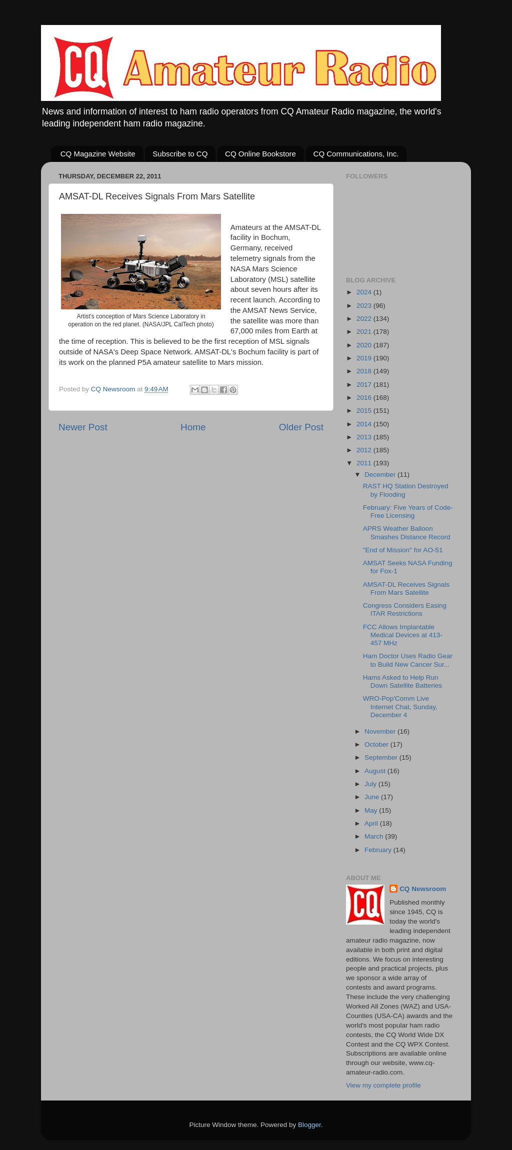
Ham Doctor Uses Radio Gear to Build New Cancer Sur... (407, 660)
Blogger (309, 1125)
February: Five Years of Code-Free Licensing (408, 511)
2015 (365, 410)
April (372, 823)
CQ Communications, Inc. (356, 153)
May (371, 810)
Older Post (301, 427)
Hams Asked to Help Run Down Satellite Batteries (402, 681)
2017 (365, 384)
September (382, 757)
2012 (365, 450)
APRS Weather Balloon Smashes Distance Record (406, 532)
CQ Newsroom (423, 889)
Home (193, 427)
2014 (365, 424)
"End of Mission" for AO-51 (403, 550)
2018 (365, 371)
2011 (365, 463)
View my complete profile (383, 1085)
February (379, 850)
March (374, 836)
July (371, 784)
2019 (365, 358)
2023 (365, 305)
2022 (365, 318)
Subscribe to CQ (180, 153)
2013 (365, 437)
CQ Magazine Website (98, 153)
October (377, 744)
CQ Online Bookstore (260, 153)
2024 (365, 292)
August (376, 771)
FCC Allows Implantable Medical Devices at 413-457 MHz (402, 635)
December (381, 474)
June (372, 797)
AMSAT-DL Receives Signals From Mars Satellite (406, 588)
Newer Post (83, 427)
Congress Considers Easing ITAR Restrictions (404, 609)
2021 (365, 331)
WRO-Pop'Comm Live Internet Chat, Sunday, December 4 (400, 706)
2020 (365, 345)
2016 (365, 397)
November (381, 731)
